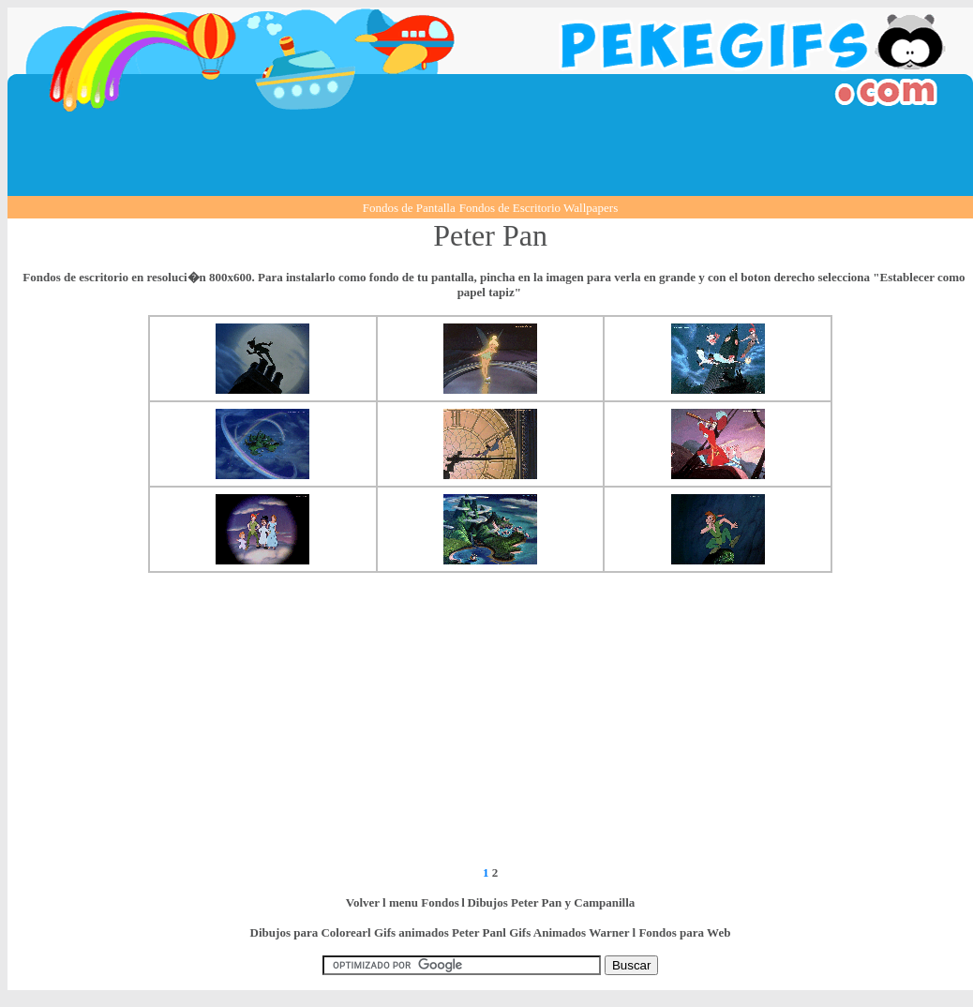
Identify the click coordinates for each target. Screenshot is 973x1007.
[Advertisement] (490, 154)
